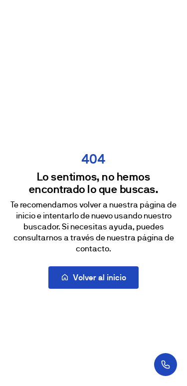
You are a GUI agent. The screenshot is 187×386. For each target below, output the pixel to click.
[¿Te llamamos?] (165, 364)
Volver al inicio (93, 277)
